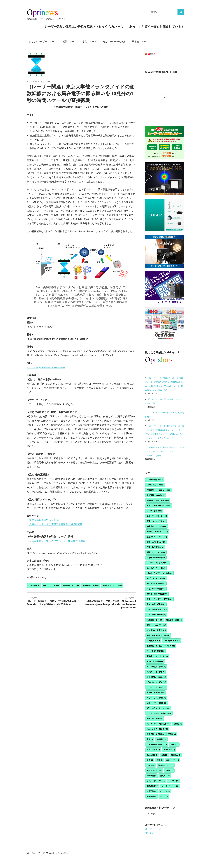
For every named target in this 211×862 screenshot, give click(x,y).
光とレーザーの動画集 (114, 41)
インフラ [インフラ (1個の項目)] (165, 791)
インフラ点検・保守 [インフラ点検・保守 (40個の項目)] (156, 666)
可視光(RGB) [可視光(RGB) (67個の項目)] (153, 640)
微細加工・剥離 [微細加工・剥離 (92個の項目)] (174, 619)
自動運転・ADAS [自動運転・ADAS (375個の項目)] (155, 495)
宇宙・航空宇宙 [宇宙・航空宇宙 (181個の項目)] (155, 547)
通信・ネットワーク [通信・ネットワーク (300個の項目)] (157, 516)
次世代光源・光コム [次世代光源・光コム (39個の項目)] (156, 677)
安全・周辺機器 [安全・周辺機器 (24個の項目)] (154, 718)
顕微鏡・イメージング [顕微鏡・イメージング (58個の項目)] (157, 656)
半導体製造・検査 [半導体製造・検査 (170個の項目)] (156, 557)
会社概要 (149, 833)
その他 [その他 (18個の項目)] (177, 723)
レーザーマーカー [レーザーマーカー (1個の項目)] (170, 786)
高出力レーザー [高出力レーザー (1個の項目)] (165, 765)
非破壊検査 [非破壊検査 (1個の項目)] (152, 786)
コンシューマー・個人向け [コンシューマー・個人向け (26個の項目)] (159, 713)
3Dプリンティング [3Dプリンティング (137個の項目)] (156, 578)
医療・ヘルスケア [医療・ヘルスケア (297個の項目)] (156, 521)
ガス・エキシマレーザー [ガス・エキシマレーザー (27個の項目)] (158, 708)
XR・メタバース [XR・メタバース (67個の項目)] (172, 640)
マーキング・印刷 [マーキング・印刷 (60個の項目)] (155, 651)
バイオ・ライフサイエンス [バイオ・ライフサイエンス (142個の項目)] (159, 573)
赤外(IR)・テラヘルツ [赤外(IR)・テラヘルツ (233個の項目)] (157, 531)
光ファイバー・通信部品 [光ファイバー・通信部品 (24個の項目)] (158, 723)
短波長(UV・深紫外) (91, 585)
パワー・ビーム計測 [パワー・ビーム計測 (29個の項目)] (156, 697)
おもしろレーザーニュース (42, 41)
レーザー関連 (34, 585)
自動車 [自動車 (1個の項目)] (169, 770)
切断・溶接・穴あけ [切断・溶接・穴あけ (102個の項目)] (157, 609)
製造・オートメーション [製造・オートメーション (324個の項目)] (158, 505)
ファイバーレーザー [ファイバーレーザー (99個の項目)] (156, 614)
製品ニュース (69, 41)
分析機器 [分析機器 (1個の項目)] (151, 775)
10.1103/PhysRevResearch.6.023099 (46, 367)
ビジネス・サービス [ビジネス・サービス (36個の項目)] (156, 682)
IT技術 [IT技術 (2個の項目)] (174, 744)
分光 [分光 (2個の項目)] (150, 760)
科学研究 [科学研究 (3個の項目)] (161, 739)
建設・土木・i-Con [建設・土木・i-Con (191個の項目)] (156, 542)
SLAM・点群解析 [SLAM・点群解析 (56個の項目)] (155, 661)
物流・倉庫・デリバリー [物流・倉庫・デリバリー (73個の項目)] (158, 635)
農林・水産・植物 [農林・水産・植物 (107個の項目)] (156, 604)
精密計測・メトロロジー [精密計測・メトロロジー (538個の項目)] (158, 490)
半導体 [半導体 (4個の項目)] (172, 734)
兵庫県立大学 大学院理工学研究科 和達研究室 (55, 524)
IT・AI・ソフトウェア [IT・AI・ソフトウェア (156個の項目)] (157, 562)
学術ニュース (89, 41)
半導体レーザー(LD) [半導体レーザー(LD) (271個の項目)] (156, 526)
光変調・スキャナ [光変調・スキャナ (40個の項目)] (155, 671)
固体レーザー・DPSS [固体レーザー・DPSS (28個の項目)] (156, 703)
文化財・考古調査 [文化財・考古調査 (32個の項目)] (155, 692)
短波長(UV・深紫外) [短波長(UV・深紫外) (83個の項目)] (156, 630)
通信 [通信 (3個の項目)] (150, 739)
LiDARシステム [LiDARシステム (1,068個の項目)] (155, 484)
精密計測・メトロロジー (112, 585)
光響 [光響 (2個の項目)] (164, 755)
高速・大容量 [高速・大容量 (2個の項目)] (153, 749)
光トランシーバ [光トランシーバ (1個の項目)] (154, 770)
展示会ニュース (140, 41)
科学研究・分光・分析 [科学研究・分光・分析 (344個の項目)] (158, 500)
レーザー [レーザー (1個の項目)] (173, 780)
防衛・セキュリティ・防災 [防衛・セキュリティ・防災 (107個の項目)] (159, 599)
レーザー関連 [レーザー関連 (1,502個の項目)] (155, 479)
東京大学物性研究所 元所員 (44, 520)
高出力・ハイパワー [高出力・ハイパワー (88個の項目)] (156, 625)
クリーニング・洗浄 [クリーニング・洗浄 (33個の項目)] (156, 687)
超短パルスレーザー (51, 585)
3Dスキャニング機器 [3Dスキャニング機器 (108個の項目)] (157, 593)
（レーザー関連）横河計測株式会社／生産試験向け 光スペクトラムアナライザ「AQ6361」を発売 (164, 451)
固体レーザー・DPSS (71, 585)
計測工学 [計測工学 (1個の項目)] (151, 791)
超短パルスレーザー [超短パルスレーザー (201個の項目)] (157, 536)
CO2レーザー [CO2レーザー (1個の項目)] (172, 760)
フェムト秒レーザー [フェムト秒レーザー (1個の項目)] (156, 780)
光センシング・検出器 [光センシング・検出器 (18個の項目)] (157, 728)
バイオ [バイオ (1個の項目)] (150, 765)
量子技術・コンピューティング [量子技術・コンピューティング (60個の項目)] (161, 645)
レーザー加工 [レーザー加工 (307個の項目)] (154, 510)
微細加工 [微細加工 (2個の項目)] (175, 755)
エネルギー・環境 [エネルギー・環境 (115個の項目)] (156, 588)
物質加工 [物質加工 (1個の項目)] (165, 775)
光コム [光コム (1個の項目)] (164, 796)
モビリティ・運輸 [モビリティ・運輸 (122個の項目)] (156, 583)
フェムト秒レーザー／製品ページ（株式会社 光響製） (58, 541)
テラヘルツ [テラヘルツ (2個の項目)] (169, 749)
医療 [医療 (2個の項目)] (160, 760)
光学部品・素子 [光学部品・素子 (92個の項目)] (154, 619)
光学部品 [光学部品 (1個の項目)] (151, 796)
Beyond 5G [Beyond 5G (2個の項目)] (152, 755)
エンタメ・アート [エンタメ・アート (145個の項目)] (156, 568)
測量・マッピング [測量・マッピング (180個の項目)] (156, 552)
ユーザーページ (153, 829)
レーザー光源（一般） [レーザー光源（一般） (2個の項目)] (157, 744)
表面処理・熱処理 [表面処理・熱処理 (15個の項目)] (155, 734)
